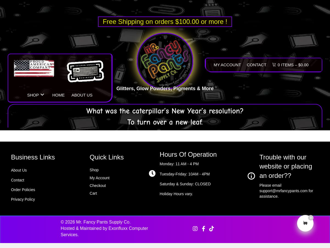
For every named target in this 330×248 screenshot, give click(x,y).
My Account (100, 178)
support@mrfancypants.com (283, 191)
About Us (19, 170)
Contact (17, 180)
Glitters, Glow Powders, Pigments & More (165, 91)
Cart (93, 193)
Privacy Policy (23, 199)
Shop (94, 170)
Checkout (98, 185)
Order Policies (23, 190)
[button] (42, 94)
